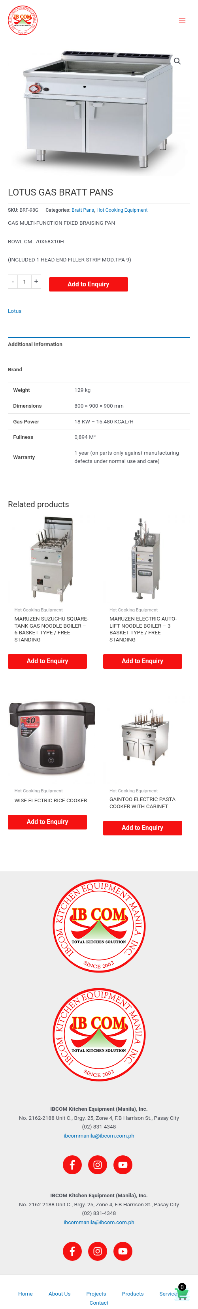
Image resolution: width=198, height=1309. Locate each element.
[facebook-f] (75, 1164)
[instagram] (100, 1164)
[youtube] (124, 1164)
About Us (60, 1293)
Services (169, 1293)
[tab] (99, 354)
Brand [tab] (15, 369)
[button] (177, 61)
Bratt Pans (83, 210)
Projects (96, 1293)
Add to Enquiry (88, 284)
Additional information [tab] (35, 344)
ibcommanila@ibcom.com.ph (99, 1135)
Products (133, 1293)
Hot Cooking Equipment (122, 210)
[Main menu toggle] (182, 20)
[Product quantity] (24, 282)
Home (25, 1293)
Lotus (14, 311)
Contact (99, 1303)
